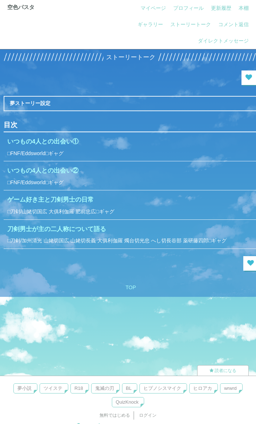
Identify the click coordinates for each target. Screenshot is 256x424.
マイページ (153, 8)
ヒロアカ (202, 388)
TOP (131, 287)
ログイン (148, 415)
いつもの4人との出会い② (42, 170)
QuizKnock (127, 402)
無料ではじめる (114, 415)
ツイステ (53, 388)
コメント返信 (233, 24)
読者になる (223, 370)
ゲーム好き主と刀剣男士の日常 (50, 199)
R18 (78, 388)
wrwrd (230, 388)
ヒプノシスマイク (162, 388)
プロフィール (188, 8)
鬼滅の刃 (104, 388)
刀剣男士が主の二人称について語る (56, 229)
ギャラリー (150, 24)
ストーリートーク (190, 24)
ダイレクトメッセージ (223, 41)
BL (129, 388)
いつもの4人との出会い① (42, 141)
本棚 (244, 8)
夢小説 (24, 388)
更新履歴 (221, 8)
